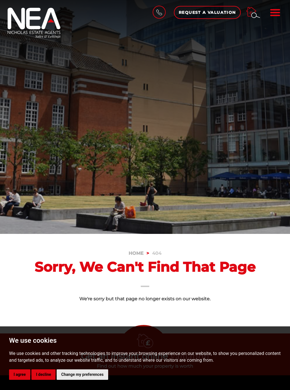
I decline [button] (43, 374)
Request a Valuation (207, 12)
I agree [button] (20, 374)
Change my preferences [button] (82, 374)
